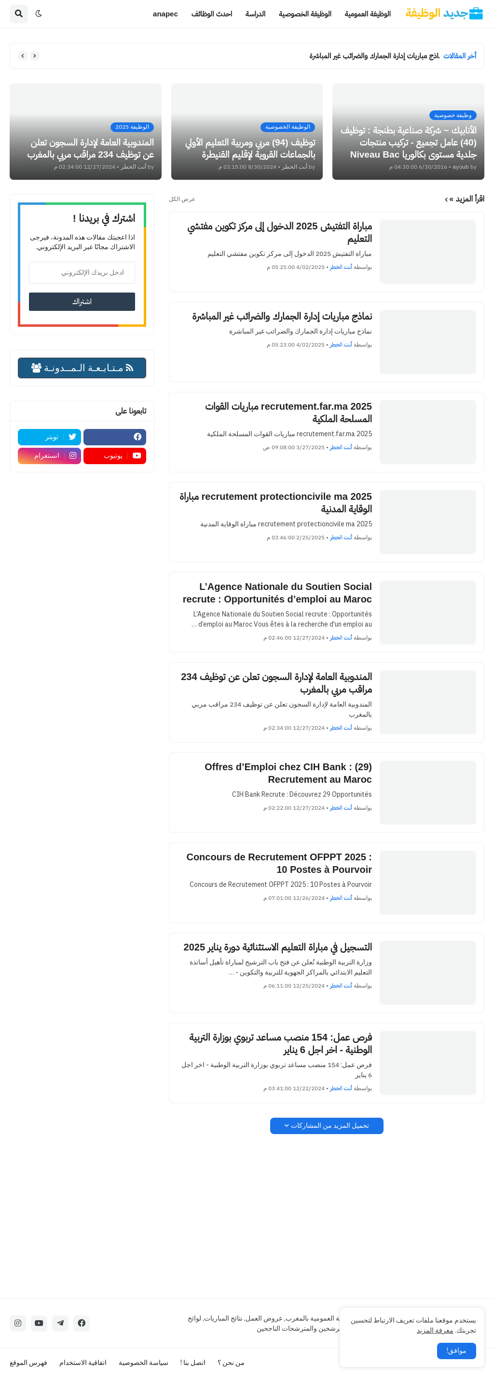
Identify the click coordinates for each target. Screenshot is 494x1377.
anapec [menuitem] (165, 14)
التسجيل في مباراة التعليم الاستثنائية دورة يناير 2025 (278, 947)
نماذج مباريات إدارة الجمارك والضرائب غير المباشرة (371, 56)
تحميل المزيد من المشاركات (330, 1126)
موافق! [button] (457, 1351)
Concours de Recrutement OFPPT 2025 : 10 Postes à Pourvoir (279, 863)
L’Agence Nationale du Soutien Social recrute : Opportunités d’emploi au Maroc (277, 592)
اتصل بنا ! (193, 1363)
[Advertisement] (326, 1216)
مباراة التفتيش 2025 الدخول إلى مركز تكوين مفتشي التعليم (279, 232)
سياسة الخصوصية (143, 1363)
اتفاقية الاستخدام (83, 1363)
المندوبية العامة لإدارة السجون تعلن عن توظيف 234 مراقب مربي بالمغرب (276, 683)
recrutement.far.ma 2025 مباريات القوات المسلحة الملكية (288, 412)
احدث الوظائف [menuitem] (212, 14)
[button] (38, 14)
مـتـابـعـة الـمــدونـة (82, 368)
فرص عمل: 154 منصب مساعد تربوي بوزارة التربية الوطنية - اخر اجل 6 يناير (280, 1043)
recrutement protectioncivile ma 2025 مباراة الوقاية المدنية (275, 502)
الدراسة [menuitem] (255, 14)
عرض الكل (182, 199)
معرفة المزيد (435, 1330)
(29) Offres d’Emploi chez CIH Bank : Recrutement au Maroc (288, 773)
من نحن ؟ (231, 1363)
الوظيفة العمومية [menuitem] (368, 14)
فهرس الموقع (28, 1363)
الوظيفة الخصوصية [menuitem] (305, 14)
